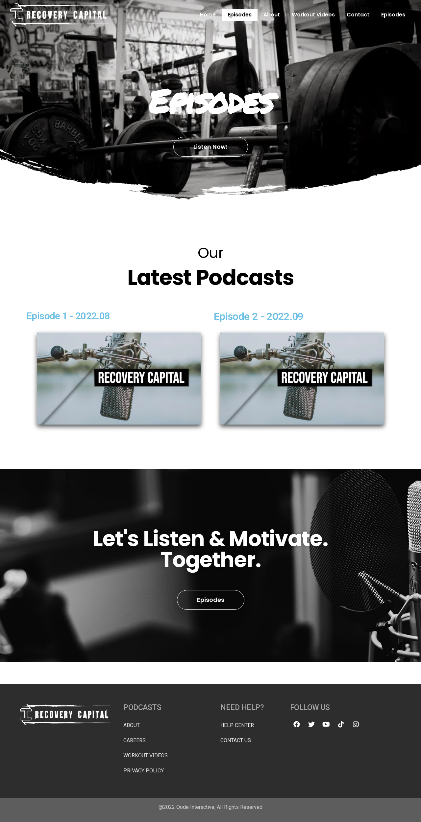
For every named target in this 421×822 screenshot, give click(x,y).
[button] (210, 147)
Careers (134, 740)
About (271, 14)
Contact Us (235, 740)
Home (208, 14)
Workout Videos (313, 14)
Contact (358, 14)
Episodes (240, 14)
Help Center (237, 725)
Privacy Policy (143, 770)
